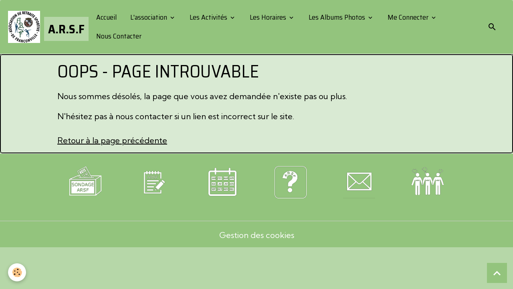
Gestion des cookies (256, 235)
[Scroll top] (497, 273)
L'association (149, 17)
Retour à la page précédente (112, 140)
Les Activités (208, 17)
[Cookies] (17, 272)
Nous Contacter (118, 36)
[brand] (45, 27)
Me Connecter (408, 17)
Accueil (106, 17)
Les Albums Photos (337, 17)
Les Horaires (268, 17)
